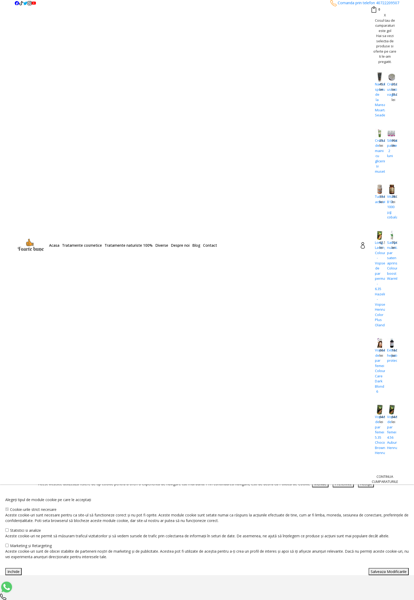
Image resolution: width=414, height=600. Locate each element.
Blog (196, 245)
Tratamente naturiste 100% (129, 245)
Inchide (13, 571)
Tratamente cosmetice (82, 245)
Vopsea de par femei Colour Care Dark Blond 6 (377, 371)
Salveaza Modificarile (389, 571)
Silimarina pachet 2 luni (389, 148)
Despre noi (180, 245)
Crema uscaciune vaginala (389, 89)
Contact (210, 245)
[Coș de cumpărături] (375, 9)
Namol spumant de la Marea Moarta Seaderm (377, 99)
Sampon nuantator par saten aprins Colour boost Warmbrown (389, 260)
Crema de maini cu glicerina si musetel (377, 156)
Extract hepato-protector (389, 355)
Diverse (161, 245)
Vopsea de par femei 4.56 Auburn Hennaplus (389, 432)
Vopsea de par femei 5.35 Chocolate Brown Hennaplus (377, 434)
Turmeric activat (377, 199)
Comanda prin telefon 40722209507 (364, 2)
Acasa (54, 245)
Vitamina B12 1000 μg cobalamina (389, 206)
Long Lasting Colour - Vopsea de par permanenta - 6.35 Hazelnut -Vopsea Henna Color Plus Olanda (377, 283)
